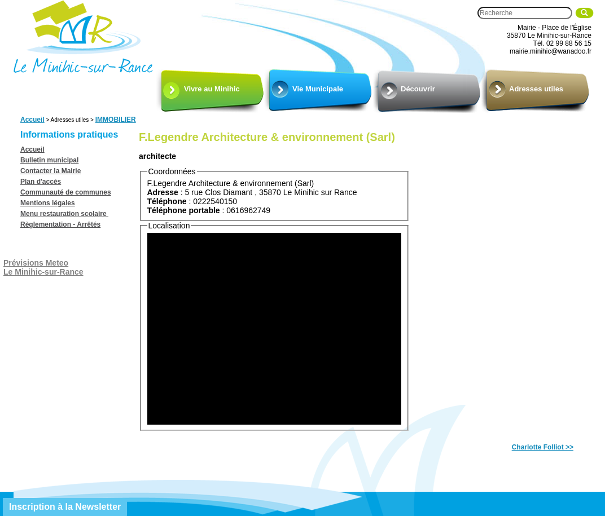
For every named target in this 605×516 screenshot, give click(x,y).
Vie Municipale (317, 89)
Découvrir (418, 89)
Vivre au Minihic (212, 89)
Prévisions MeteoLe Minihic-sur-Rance (43, 267)
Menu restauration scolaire (64, 214)
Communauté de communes (65, 192)
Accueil (32, 120)
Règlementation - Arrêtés (60, 224)
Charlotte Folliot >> (542, 447)
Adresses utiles (536, 89)
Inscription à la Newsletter (65, 506)
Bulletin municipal (49, 160)
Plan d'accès (40, 182)
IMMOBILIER (115, 120)
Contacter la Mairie (50, 171)
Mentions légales (47, 203)
